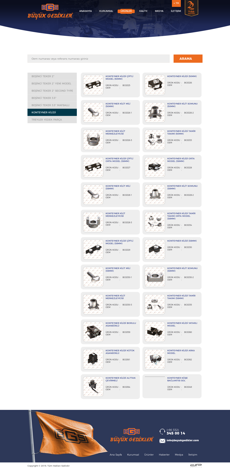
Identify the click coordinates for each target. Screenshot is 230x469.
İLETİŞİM (176, 11)
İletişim (192, 454)
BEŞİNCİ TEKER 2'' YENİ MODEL (51, 83)
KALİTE (143, 11)
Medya (179, 454)
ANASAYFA (85, 11)
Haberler (164, 454)
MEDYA (159, 11)
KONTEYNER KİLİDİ (44, 112)
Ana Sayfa (116, 454)
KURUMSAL (106, 11)
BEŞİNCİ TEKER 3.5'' (44, 98)
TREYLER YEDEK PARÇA (47, 119)
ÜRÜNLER (126, 11)
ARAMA (185, 59)
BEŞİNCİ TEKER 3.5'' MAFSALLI (50, 105)
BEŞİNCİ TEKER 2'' (43, 76)
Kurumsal (133, 454)
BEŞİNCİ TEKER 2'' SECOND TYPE (52, 90)
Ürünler (149, 454)
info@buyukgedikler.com (183, 440)
